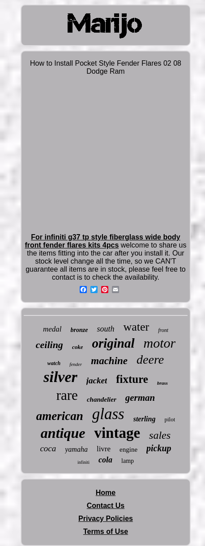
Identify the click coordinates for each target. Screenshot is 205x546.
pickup (158, 448)
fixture (132, 379)
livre (104, 449)
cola (105, 459)
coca (48, 448)
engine (128, 449)
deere (150, 359)
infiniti (83, 462)
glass (108, 414)
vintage (117, 433)
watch (53, 363)
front (163, 330)
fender (75, 364)
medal (52, 329)
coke (77, 347)
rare (67, 395)
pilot (169, 419)
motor (160, 343)
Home (105, 492)
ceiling (49, 344)
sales (160, 435)
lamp (127, 461)
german (140, 397)
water (136, 326)
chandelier (101, 399)
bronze (79, 330)
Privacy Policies (105, 518)
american (59, 416)
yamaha (76, 449)
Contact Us (105, 505)
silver (60, 377)
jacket (96, 380)
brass (162, 383)
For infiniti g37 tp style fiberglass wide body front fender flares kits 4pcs (102, 241)
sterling (144, 419)
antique (63, 433)
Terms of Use (105, 531)
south (105, 328)
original (113, 343)
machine (109, 360)
